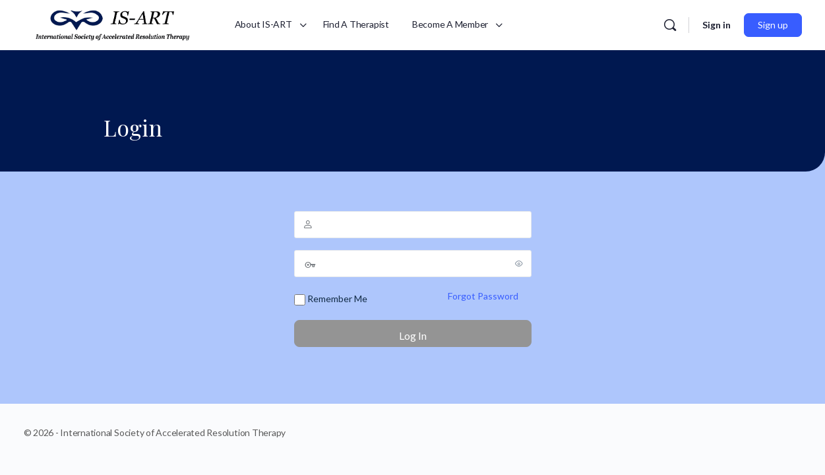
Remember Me (330, 299)
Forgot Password (483, 295)
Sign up (773, 24)
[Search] (670, 25)
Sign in (716, 24)
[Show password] (519, 263)
